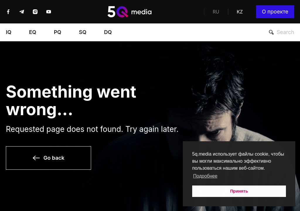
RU (216, 12)
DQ (108, 32)
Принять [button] (239, 191)
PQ (58, 32)
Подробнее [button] (205, 175)
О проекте (275, 11)
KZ (240, 12)
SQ (82, 32)
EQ (32, 32)
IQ (8, 32)
